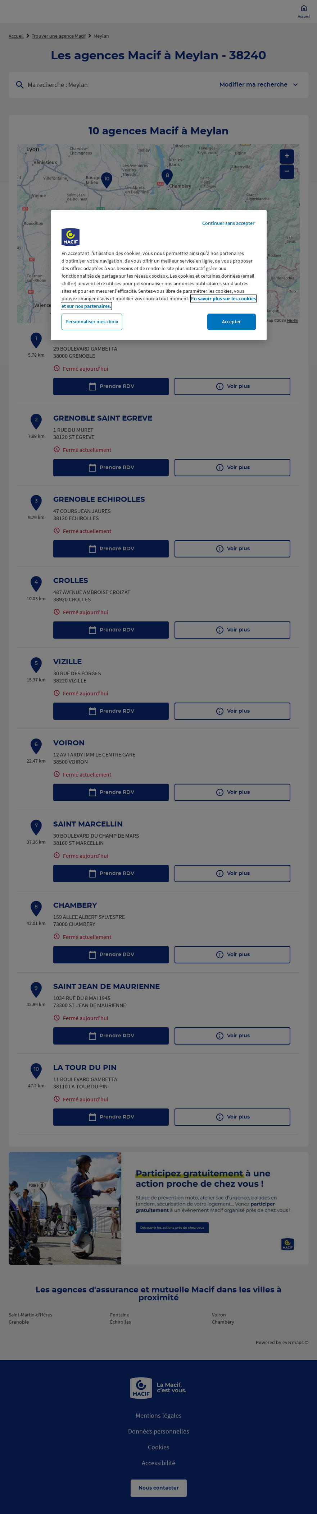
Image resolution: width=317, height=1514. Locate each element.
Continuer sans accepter (228, 223)
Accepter (231, 321)
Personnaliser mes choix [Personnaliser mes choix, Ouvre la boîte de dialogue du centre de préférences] (91, 321)
